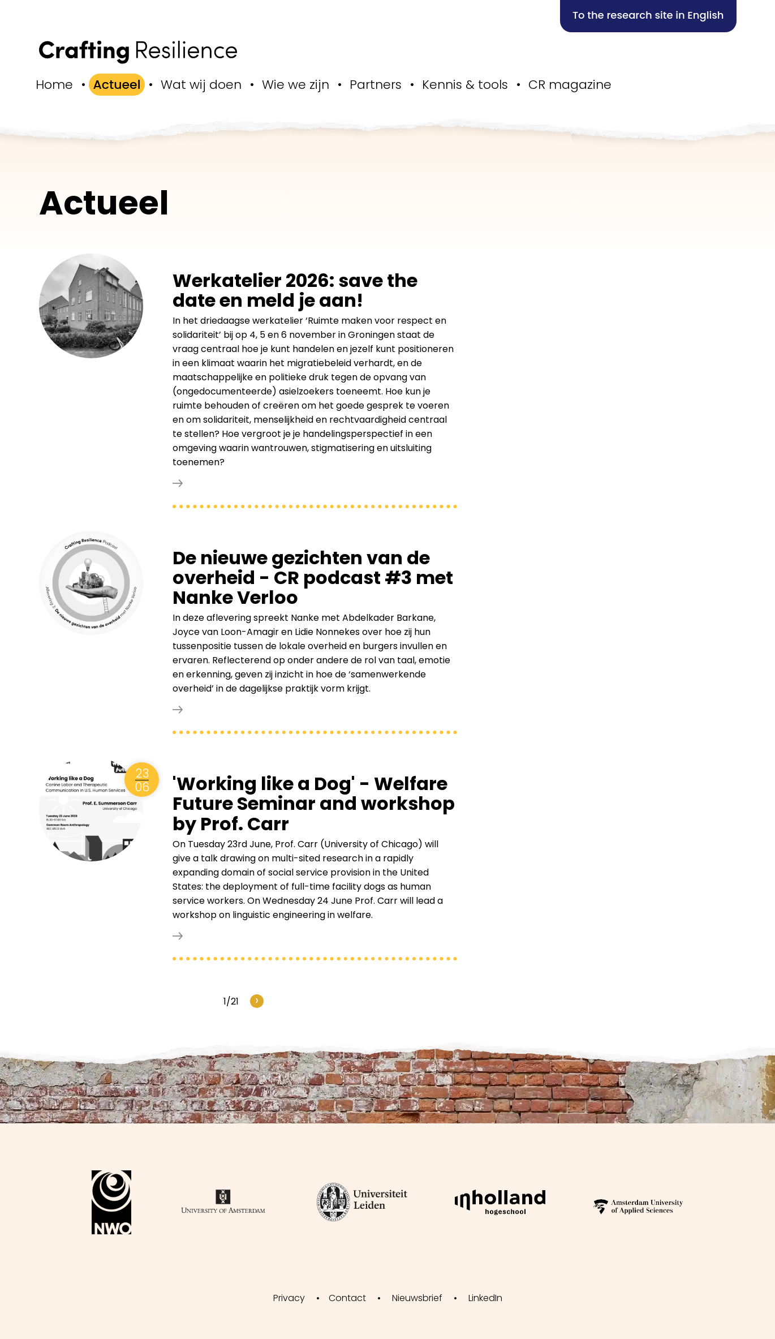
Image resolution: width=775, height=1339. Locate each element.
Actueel (117, 84)
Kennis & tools (465, 84)
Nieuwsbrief (417, 1297)
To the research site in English (648, 15)
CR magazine (570, 84)
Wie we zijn (295, 84)
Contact (347, 1297)
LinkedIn (485, 1297)
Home (54, 84)
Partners (376, 84)
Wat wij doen (201, 84)
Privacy (289, 1297)
